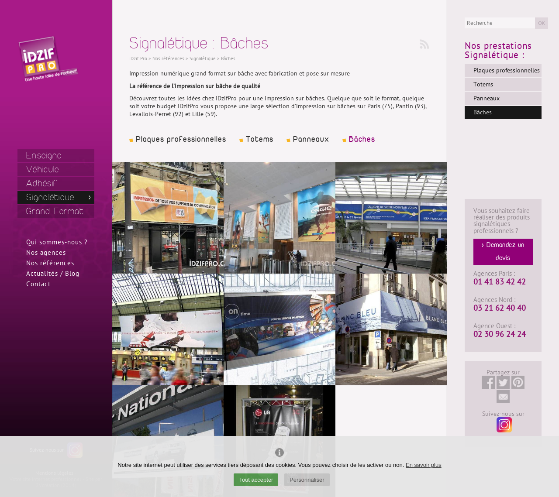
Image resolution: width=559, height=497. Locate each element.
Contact (38, 284)
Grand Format (55, 211)
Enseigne (44, 155)
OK (541, 23)
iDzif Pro (138, 59)
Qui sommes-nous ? (57, 242)
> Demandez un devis (503, 251)
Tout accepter (256, 479)
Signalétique (50, 197)
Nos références (50, 263)
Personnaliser (307, 479)
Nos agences (46, 253)
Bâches (362, 139)
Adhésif (42, 183)
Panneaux (311, 139)
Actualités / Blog (52, 274)
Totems (259, 139)
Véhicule (42, 169)
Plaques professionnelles (181, 139)
